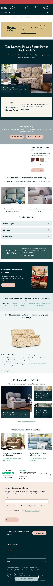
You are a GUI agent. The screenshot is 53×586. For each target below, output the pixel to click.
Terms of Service (35, 510)
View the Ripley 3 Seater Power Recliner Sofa (38, 459)
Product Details (15, 304)
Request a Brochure (8, 285)
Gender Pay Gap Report (28, 570)
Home (2, 17)
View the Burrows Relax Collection (26, 421)
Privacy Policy (27, 510)
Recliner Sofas (15, 17)
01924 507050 (39, 533)
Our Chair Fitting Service (27, 255)
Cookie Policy (33, 567)
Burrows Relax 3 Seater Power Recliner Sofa (30, 17)
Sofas (8, 17)
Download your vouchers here (28, 33)
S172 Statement (41, 570)
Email (6, 498)
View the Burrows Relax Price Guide (37, 363)
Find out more (25, 109)
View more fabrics (38, 170)
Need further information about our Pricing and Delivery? (40, 304)
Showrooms (12, 13)
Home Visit (4, 13)
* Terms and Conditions (13, 567)
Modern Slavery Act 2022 (13, 570)
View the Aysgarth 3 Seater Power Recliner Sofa (12, 459)
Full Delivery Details (6, 371)
